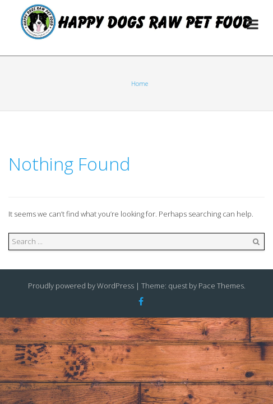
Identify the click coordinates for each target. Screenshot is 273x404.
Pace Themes (221, 286)
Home (139, 83)
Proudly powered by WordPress (81, 286)
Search (256, 241)
